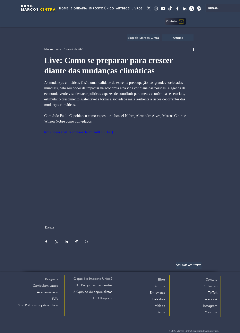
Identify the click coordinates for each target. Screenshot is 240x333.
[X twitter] (148, 8)
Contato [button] (211, 279)
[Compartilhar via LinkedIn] (66, 241)
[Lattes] (199, 8)
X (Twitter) (210, 286)
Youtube (211, 312)
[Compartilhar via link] (76, 241)
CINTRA (48, 9)
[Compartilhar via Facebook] (46, 241)
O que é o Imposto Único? (93, 279)
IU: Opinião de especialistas (92, 292)
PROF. (27, 6)
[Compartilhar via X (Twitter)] (56, 241)
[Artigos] (178, 37)
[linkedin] (184, 8)
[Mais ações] (193, 49)
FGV (55, 299)
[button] (175, 21)
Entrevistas (157, 292)
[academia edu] (191, 8)
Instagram (210, 306)
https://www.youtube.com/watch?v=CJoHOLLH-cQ (78, 132)
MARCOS (30, 9)
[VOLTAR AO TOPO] (189, 265)
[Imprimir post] (86, 241)
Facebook (210, 299)
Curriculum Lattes (45, 286)
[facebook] (177, 8)
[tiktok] (170, 8)
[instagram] (155, 8)
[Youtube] (163, 8)
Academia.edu (47, 292)
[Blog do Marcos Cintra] (143, 37)
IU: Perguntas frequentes (94, 285)
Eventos (49, 227)
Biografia (51, 279)
